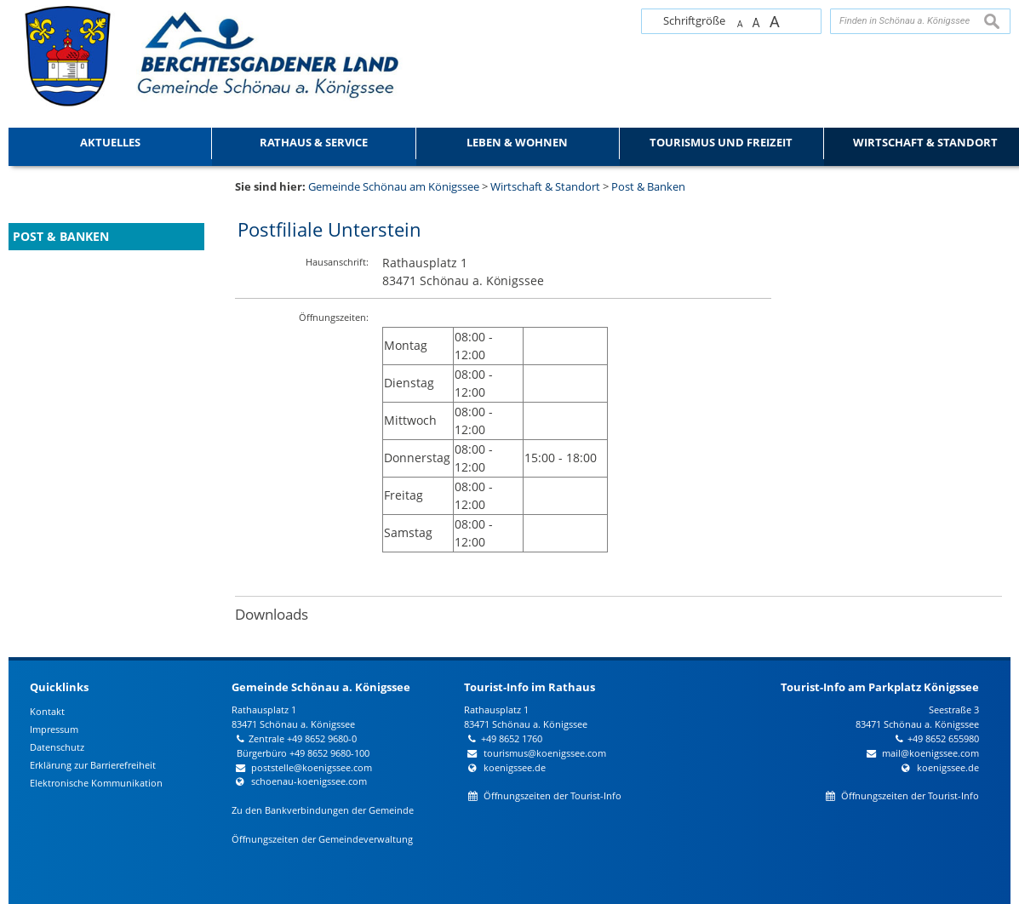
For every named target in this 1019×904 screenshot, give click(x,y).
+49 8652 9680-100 (329, 753)
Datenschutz (57, 747)
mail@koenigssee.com (930, 753)
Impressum (54, 729)
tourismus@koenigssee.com (545, 753)
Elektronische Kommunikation (96, 782)
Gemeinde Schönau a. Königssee (321, 687)
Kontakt (47, 711)
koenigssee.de (515, 767)
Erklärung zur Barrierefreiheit (93, 764)
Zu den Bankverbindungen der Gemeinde (323, 810)
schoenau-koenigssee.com (309, 781)
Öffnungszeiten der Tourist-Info (552, 795)
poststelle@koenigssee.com (311, 767)
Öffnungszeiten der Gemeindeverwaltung (322, 838)
